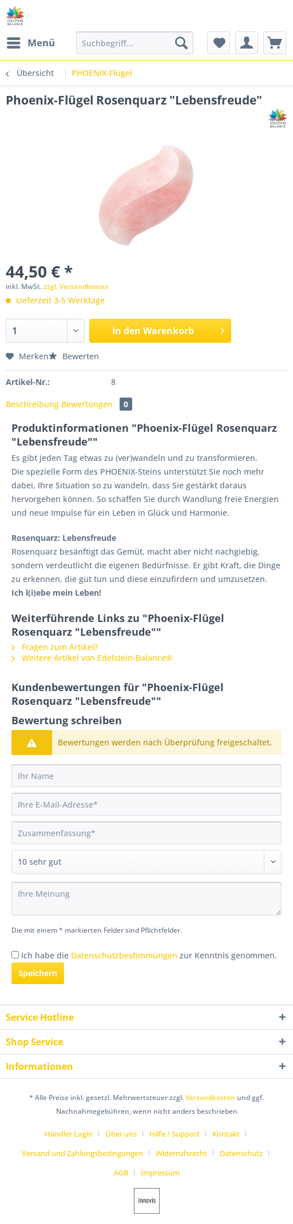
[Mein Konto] (246, 42)
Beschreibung (32, 404)
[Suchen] (181, 42)
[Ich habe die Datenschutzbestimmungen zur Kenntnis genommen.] (15, 954)
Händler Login (69, 1134)
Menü (31, 41)
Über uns (121, 1134)
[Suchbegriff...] (134, 42)
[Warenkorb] (274, 42)
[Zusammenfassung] (146, 832)
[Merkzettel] (218, 42)
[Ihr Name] (146, 775)
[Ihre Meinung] (146, 899)
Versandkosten (210, 1097)
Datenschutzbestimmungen (124, 955)
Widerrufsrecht (181, 1153)
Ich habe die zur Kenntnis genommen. (149, 955)
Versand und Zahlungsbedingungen (82, 1153)
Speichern (37, 973)
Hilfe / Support (174, 1134)
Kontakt (226, 1134)
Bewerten (74, 356)
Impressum (160, 1172)
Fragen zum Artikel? (54, 646)
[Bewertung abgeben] (146, 862)
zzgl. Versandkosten (76, 286)
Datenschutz (241, 1153)
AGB (121, 1172)
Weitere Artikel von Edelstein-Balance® (92, 657)
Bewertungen (96, 404)
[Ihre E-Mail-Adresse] (146, 804)
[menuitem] (30, 42)
